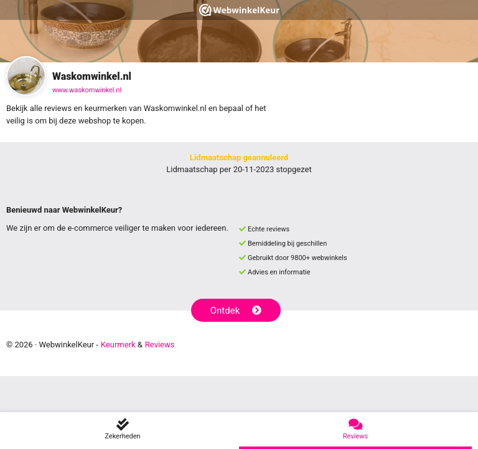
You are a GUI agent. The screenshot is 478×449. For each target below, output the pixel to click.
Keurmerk (118, 344)
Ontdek (236, 310)
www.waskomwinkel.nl (86, 90)
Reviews (160, 344)
